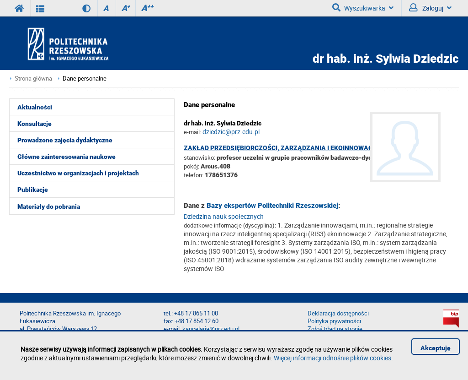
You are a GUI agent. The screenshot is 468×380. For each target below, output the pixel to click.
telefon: (193, 175)
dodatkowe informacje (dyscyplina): (230, 225)
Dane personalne (84, 78)
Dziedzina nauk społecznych (224, 216)
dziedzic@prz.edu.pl (231, 131)
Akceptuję (435, 348)
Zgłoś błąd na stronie (335, 329)
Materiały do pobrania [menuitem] (48, 206)
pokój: (192, 166)
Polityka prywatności (334, 321)
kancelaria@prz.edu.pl (210, 329)
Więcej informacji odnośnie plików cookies (332, 357)
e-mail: (192, 132)
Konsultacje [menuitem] (34, 123)
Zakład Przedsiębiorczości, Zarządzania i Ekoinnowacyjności (291, 148)
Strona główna (33, 78)
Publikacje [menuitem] (32, 189)
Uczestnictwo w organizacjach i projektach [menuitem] (78, 173)
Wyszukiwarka (363, 7)
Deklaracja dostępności (338, 313)
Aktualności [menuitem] (34, 107)
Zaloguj (430, 7)
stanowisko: (199, 157)
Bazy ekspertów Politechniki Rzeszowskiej (272, 205)
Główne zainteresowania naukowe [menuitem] (66, 156)
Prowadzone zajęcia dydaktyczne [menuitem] (64, 140)
